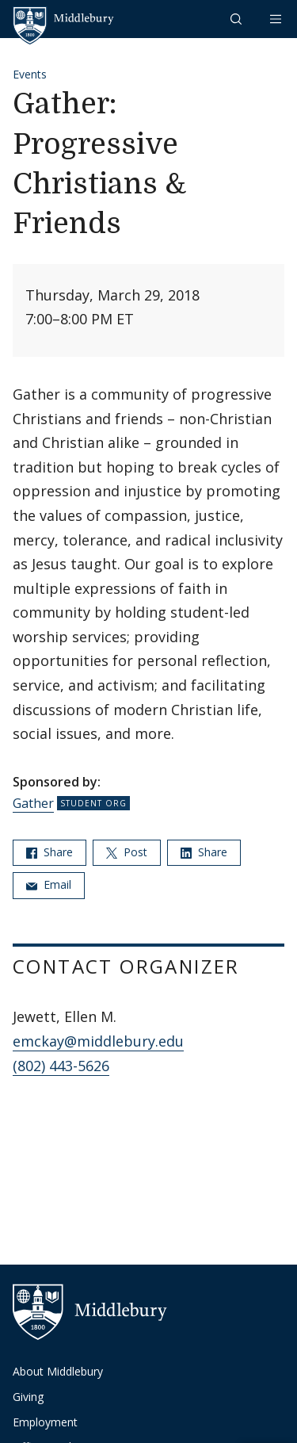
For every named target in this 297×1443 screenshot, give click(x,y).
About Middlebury (58, 1371)
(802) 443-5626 (61, 1065)
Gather (33, 803)
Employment (45, 1422)
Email (48, 884)
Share (49, 851)
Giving (28, 1396)
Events (30, 74)
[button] (237, 18)
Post (126, 851)
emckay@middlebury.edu (98, 1041)
